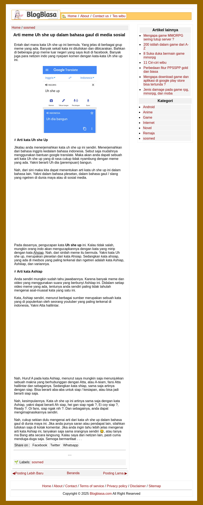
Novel (147, 128)
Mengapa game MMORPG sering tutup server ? (163, 37)
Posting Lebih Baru (29, 473)
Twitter (55, 445)
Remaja (149, 133)
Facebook (40, 445)
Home (72, 16)
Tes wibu (118, 16)
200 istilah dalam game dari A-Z (166, 46)
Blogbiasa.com (101, 493)
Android (149, 107)
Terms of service (91, 486)
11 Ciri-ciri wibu (154, 62)
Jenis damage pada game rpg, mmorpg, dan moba (166, 91)
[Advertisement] (69, 211)
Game (147, 117)
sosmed (37, 462)
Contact (71, 486)
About (84, 16)
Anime (147, 112)
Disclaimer (138, 486)
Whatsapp (70, 445)
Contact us (101, 16)
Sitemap (154, 486)
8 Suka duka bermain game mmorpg (164, 55)
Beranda (73, 473)
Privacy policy (117, 486)
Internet (148, 122)
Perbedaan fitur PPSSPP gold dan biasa (165, 69)
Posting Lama (113, 473)
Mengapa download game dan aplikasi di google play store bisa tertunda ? (166, 80)
